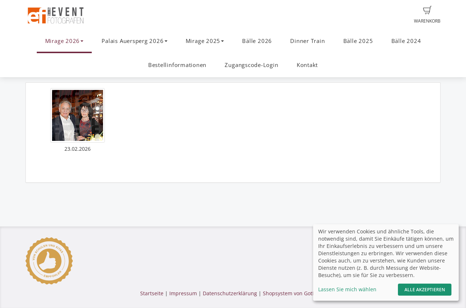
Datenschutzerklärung (230, 293)
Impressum (183, 293)
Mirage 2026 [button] (64, 41)
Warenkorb (427, 15)
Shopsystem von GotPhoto (294, 293)
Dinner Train (307, 41)
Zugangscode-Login (251, 65)
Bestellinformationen (177, 65)
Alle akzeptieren (424, 290)
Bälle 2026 (257, 41)
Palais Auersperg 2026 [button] (134, 41)
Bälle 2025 (358, 41)
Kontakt (307, 65)
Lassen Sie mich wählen (347, 289)
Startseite (151, 293)
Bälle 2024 (406, 41)
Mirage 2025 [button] (205, 41)
